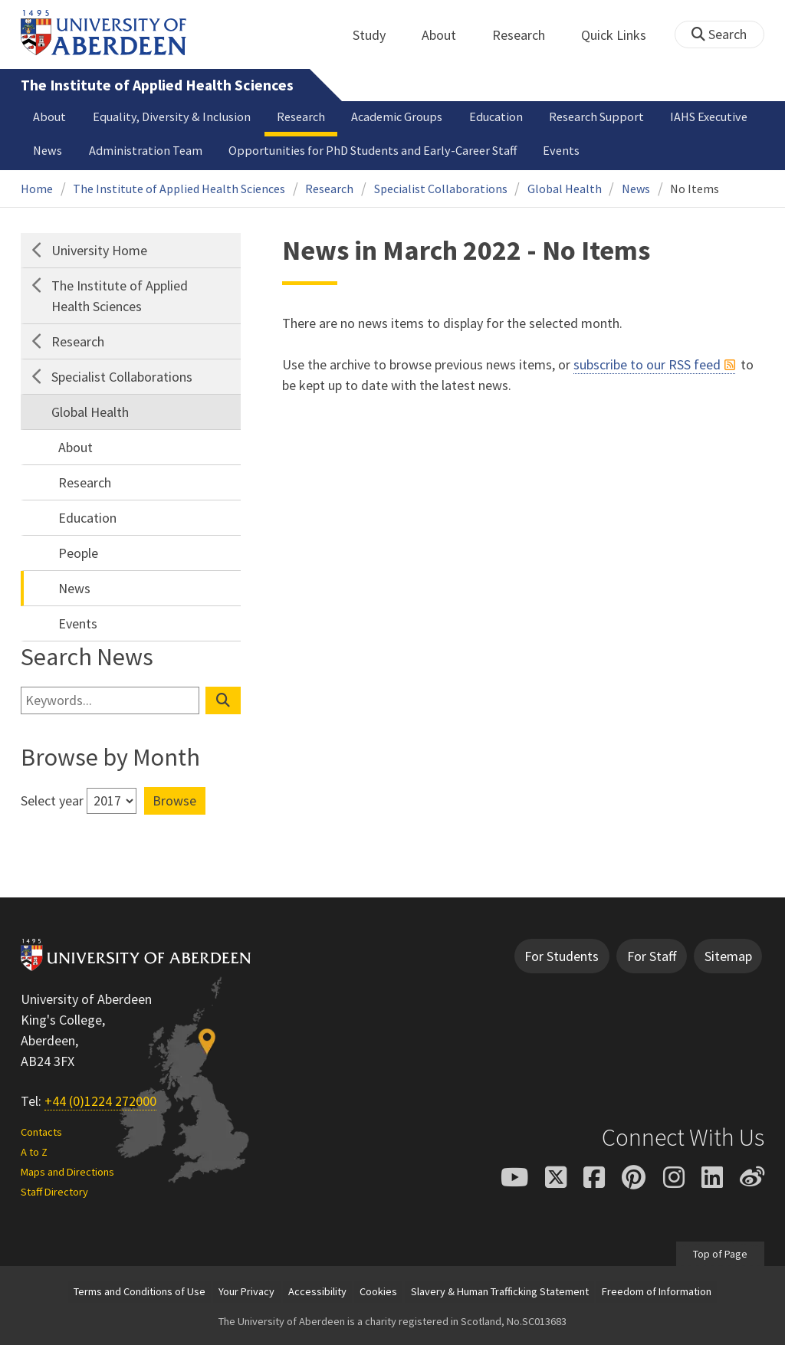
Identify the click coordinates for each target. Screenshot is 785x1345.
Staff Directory (54, 1192)
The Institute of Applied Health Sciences (157, 85)
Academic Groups (396, 116)
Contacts (41, 1132)
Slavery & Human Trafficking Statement (500, 1291)
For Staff (651, 956)
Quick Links (622, 35)
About (447, 35)
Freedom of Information (656, 1291)
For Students (561, 956)
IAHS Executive (708, 116)
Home (37, 188)
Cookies (378, 1291)
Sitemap (728, 956)
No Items (694, 188)
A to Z (34, 1152)
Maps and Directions (67, 1172)
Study (377, 35)
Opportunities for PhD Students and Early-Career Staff (372, 150)
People (78, 553)
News (47, 150)
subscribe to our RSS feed (647, 364)
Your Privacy (246, 1291)
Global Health (564, 188)
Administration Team (145, 150)
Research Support (596, 116)
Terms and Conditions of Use (139, 1291)
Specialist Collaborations (440, 188)
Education (496, 116)
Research (527, 35)
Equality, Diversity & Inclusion (172, 116)
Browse (174, 800)
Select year (52, 800)
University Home (99, 250)
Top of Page (720, 1254)
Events (561, 150)
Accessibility (317, 1291)
